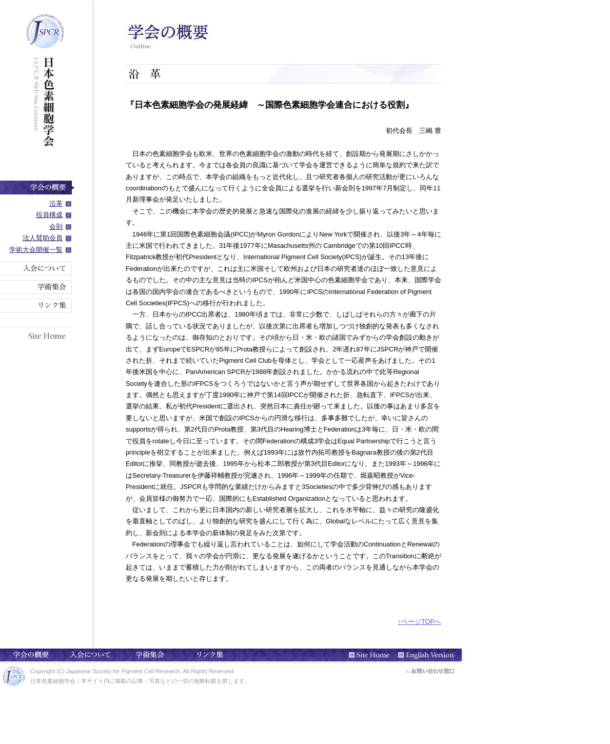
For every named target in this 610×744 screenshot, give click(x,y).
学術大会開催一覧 (36, 249)
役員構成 (49, 215)
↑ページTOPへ (419, 621)
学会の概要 (37, 187)
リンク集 (37, 306)
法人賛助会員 (43, 238)
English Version (432, 654)
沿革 (56, 203)
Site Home (37, 334)
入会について (37, 269)
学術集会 (37, 287)
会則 (56, 226)
